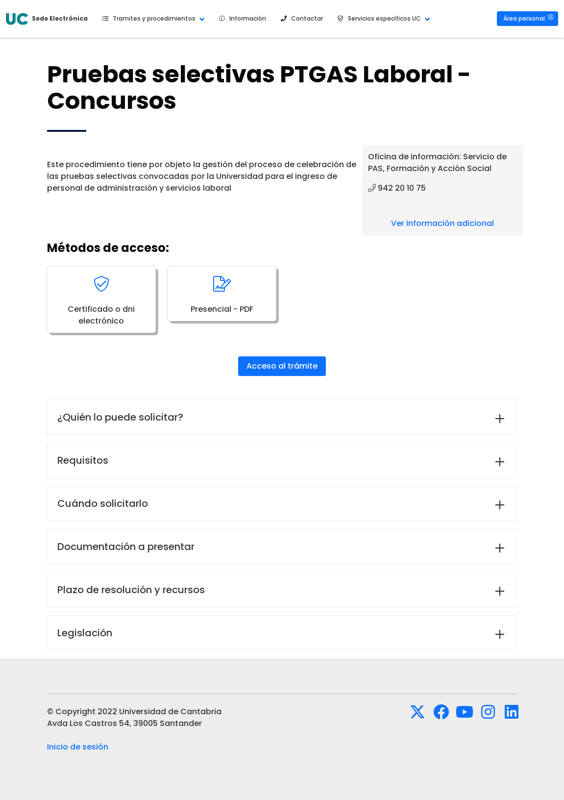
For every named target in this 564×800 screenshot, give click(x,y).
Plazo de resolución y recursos (131, 590)
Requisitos (82, 460)
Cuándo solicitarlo (102, 503)
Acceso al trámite (282, 366)
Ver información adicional (442, 223)
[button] (152, 18)
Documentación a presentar (126, 546)
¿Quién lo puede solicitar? (120, 417)
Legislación (84, 633)
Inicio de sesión (77, 746)
